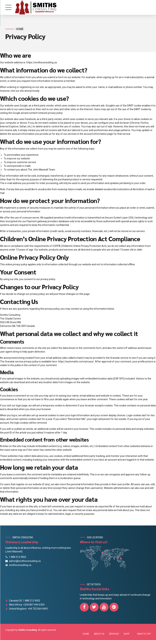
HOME (86, 634)
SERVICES (114, 634)
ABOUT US (99, 634)
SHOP (126, 634)
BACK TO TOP (144, 634)
